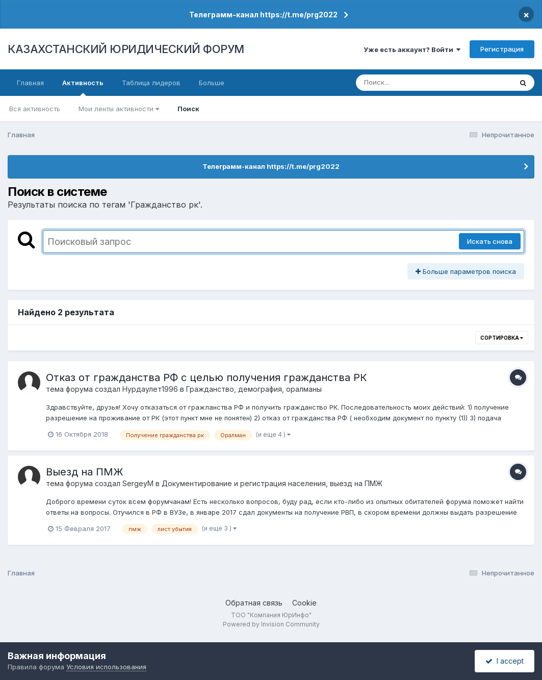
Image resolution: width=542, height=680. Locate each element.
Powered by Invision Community (271, 624)
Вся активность (34, 109)
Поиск (188, 109)
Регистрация (502, 49)
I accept (504, 661)
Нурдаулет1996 (150, 389)
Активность (83, 87)
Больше (211, 83)
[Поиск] (414, 82)
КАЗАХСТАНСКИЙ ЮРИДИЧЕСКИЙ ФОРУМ (126, 49)
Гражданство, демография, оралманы (254, 389)
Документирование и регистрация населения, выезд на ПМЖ (272, 483)
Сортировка (501, 338)
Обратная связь (253, 602)
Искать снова (489, 241)
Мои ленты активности (119, 109)
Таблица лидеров (151, 83)
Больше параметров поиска (466, 271)
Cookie (304, 602)
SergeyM (137, 483)
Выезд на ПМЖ (84, 472)
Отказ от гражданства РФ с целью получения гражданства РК (206, 377)
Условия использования (106, 667)
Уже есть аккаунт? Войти (412, 49)
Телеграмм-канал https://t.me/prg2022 (263, 14)
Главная (30, 83)
